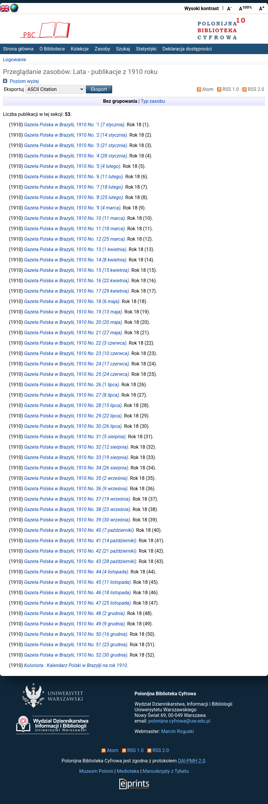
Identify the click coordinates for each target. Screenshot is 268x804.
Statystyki (146, 49)
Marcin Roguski (177, 731)
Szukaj (123, 49)
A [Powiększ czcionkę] (261, 8)
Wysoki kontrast (201, 8)
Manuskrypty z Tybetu (166, 771)
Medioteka (128, 771)
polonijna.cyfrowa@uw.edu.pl (179, 721)
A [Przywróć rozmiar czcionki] (245, 8)
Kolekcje (80, 49)
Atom (204, 89)
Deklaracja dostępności (187, 49)
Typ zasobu (153, 101)
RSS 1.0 (227, 89)
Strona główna (18, 49)
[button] (99, 89)
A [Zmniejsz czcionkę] (229, 8)
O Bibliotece (52, 49)
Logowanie (14, 59)
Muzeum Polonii (96, 771)
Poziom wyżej (21, 81)
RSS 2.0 (252, 89)
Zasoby (102, 49)
